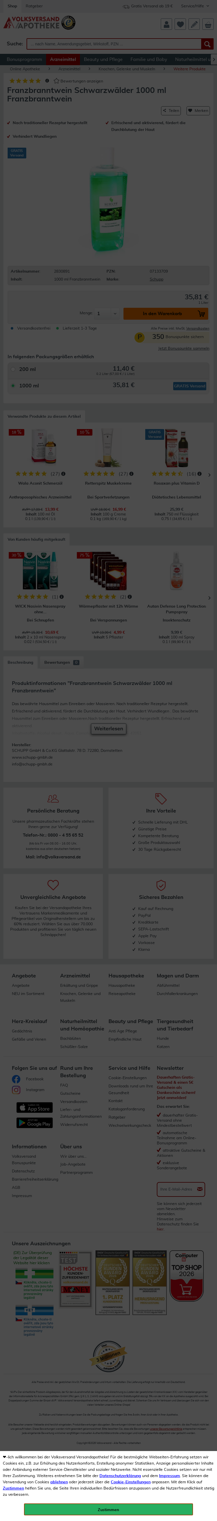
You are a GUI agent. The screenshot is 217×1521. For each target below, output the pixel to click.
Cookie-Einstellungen (131, 1482)
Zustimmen (13, 1488)
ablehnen (59, 1482)
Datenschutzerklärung (120, 1476)
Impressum (169, 1476)
